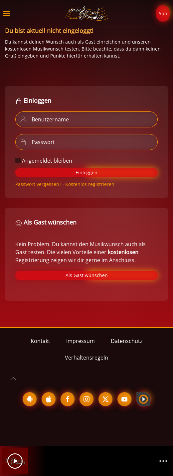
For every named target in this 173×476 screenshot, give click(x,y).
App (162, 13)
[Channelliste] (163, 461)
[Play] (15, 461)
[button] (6, 13)
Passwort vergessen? (38, 184)
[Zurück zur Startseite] (86, 13)
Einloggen (86, 172)
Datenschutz (127, 341)
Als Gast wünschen (87, 275)
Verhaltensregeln (86, 357)
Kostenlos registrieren (89, 184)
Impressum (80, 341)
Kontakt (40, 341)
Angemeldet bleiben (43, 160)
